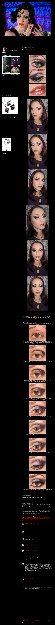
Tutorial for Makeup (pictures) (43, 518)
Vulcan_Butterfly (28, 578)
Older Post (50, 620)
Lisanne (26, 585)
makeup (23, 518)
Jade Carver (27, 523)
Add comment (25, 592)
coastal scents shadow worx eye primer (31, 517)
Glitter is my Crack (12, 4)
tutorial (37, 518)
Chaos (26, 550)
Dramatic (39, 517)
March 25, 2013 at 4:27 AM (32, 550)
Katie (26, 531)
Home (37, 620)
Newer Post (25, 620)
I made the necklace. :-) (37, 311)
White (49, 518)
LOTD (49, 517)
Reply (26, 528)
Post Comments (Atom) (31, 622)
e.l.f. (42, 517)
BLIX (8, 48)
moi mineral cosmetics (29, 518)
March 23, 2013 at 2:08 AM (31, 544)
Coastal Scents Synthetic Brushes (41, 316)
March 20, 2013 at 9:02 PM (34, 523)
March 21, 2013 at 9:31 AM (31, 531)
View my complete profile (10, 51)
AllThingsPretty (27, 573)
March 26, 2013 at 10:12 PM (35, 578)
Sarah (26, 544)
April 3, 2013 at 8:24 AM (32, 585)
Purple (34, 518)
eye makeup (45, 517)
